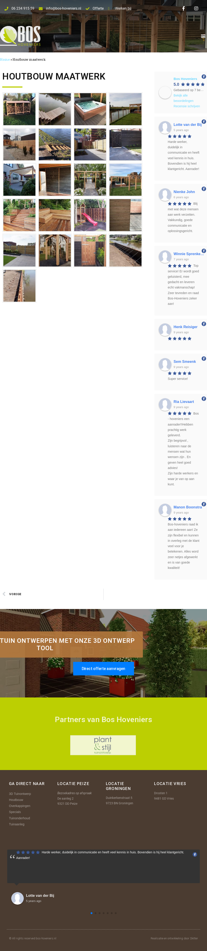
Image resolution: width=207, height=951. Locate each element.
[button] (203, 36)
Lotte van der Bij (188, 125)
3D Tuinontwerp (20, 794)
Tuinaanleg (16, 824)
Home (5, 59)
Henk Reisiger (186, 327)
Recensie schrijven (187, 106)
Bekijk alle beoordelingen (184, 98)
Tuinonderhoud (19, 818)
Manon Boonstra (188, 507)
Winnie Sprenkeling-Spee (189, 254)
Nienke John (184, 192)
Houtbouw (16, 800)
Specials (15, 812)
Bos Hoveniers (185, 79)
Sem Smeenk (185, 362)
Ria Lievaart (184, 402)
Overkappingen (19, 806)
